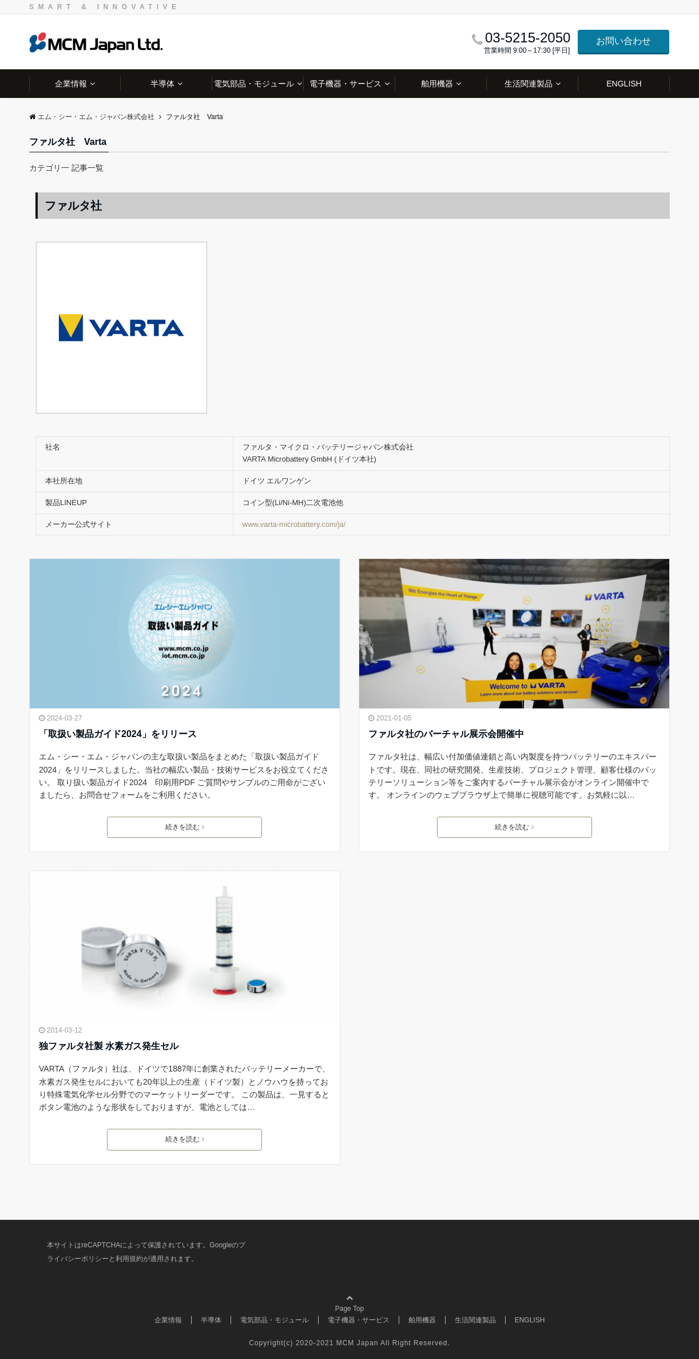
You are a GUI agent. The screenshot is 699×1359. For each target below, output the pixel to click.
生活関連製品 (529, 83)
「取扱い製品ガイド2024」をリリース (118, 734)
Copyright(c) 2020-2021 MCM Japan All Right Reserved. (349, 1343)
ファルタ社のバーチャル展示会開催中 (446, 734)
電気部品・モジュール (254, 83)
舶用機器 (437, 83)
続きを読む (184, 827)
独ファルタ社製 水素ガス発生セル (108, 1046)
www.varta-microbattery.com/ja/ (294, 524)
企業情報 (71, 83)
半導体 (162, 83)
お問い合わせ (623, 41)
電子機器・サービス (345, 83)
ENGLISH (623, 83)
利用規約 (129, 1259)
